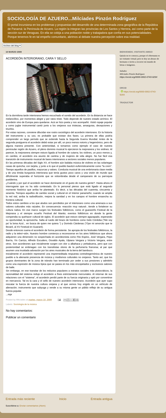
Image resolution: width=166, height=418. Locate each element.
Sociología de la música (25, 304)
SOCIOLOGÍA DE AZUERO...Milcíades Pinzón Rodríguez (72, 18)
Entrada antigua (101, 399)
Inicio (62, 399)
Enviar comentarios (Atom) (33, 406)
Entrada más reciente (20, 399)
